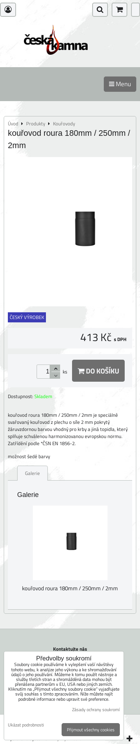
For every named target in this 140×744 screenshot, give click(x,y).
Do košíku (98, 370)
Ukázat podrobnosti (26, 724)
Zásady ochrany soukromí (96, 709)
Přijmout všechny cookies (91, 729)
